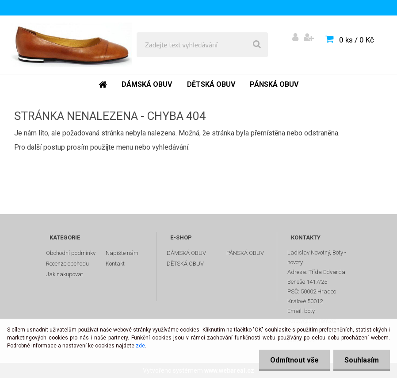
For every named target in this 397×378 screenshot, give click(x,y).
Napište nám (122, 253)
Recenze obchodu (67, 263)
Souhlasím (361, 360)
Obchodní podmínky (70, 253)
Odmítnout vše (294, 360)
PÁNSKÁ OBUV (245, 253)
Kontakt (115, 263)
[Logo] (71, 45)
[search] (257, 44)
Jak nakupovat (64, 274)
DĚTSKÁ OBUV (185, 263)
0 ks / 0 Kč (356, 39)
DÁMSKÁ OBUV (186, 253)
